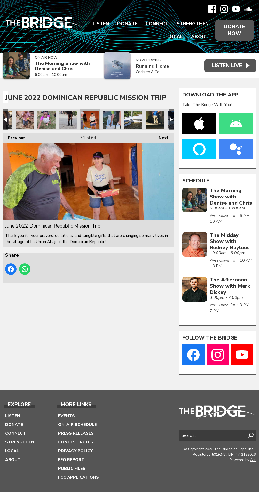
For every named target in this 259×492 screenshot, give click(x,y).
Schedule (195, 180)
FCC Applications (78, 477)
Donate (127, 24)
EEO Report (71, 460)
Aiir (253, 459)
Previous (14, 137)
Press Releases (76, 433)
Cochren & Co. (147, 72)
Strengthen (192, 24)
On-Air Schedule (77, 425)
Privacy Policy (75, 451)
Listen (100, 24)
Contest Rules (75, 442)
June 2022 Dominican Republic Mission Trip (25, 120)
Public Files (71, 468)
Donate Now (234, 30)
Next (161, 137)
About (199, 37)
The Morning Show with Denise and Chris (62, 66)
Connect (156, 24)
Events (66, 416)
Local (175, 37)
